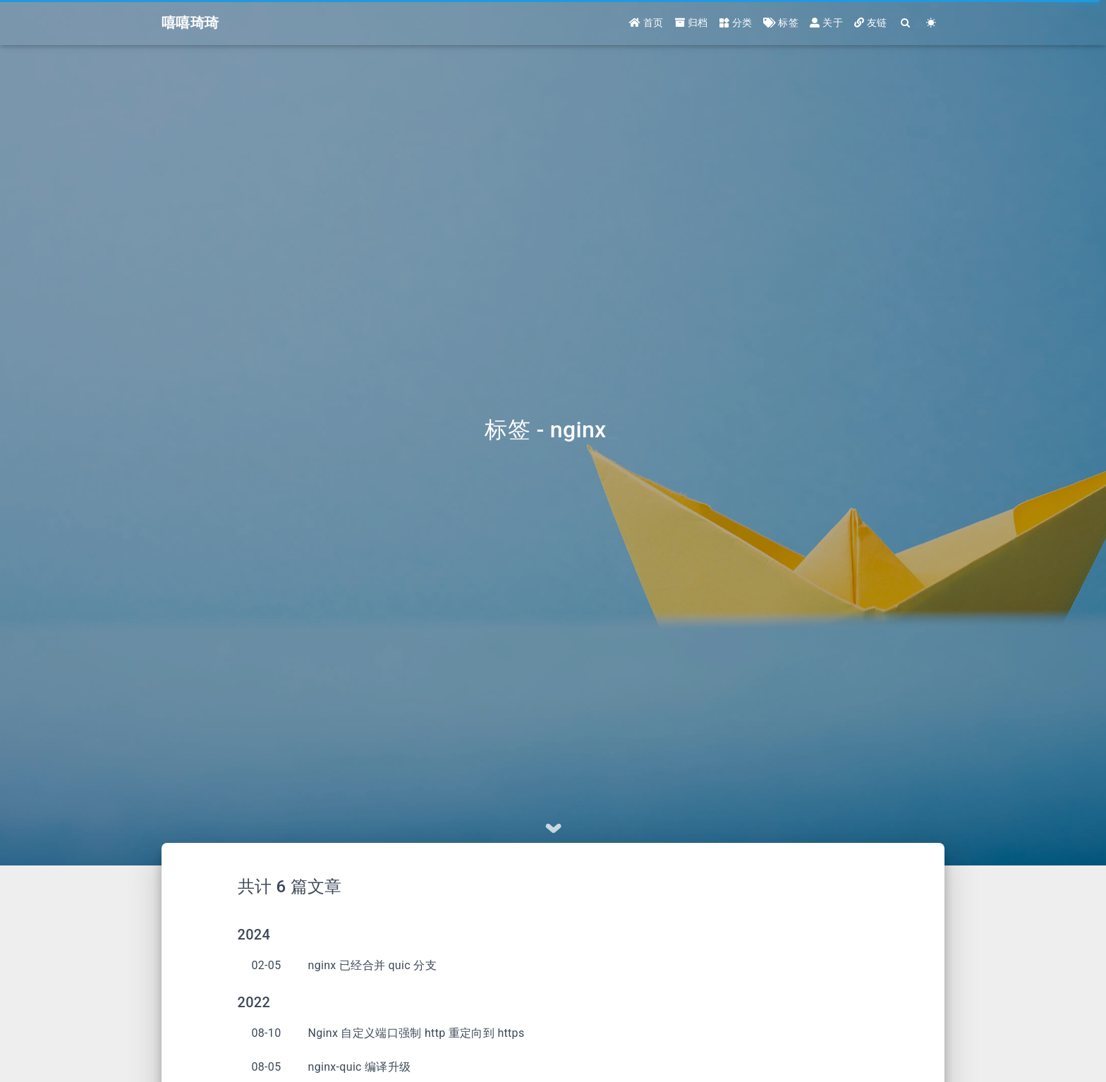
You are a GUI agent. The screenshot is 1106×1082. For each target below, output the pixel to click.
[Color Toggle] (931, 23)
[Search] (906, 23)
